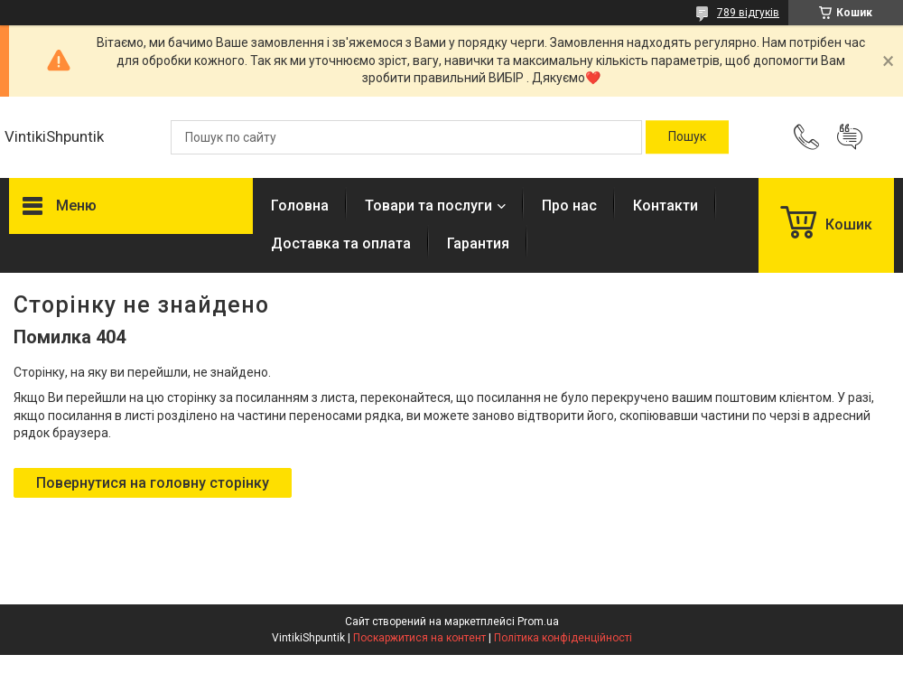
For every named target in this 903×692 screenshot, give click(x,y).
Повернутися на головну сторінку (152, 482)
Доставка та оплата (341, 243)
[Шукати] (687, 137)
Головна (300, 205)
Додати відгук (849, 137)
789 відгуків (748, 12)
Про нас (569, 205)
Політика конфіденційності (563, 637)
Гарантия (478, 243)
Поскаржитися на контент (419, 637)
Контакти (665, 205)
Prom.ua (538, 621)
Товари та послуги (428, 205)
